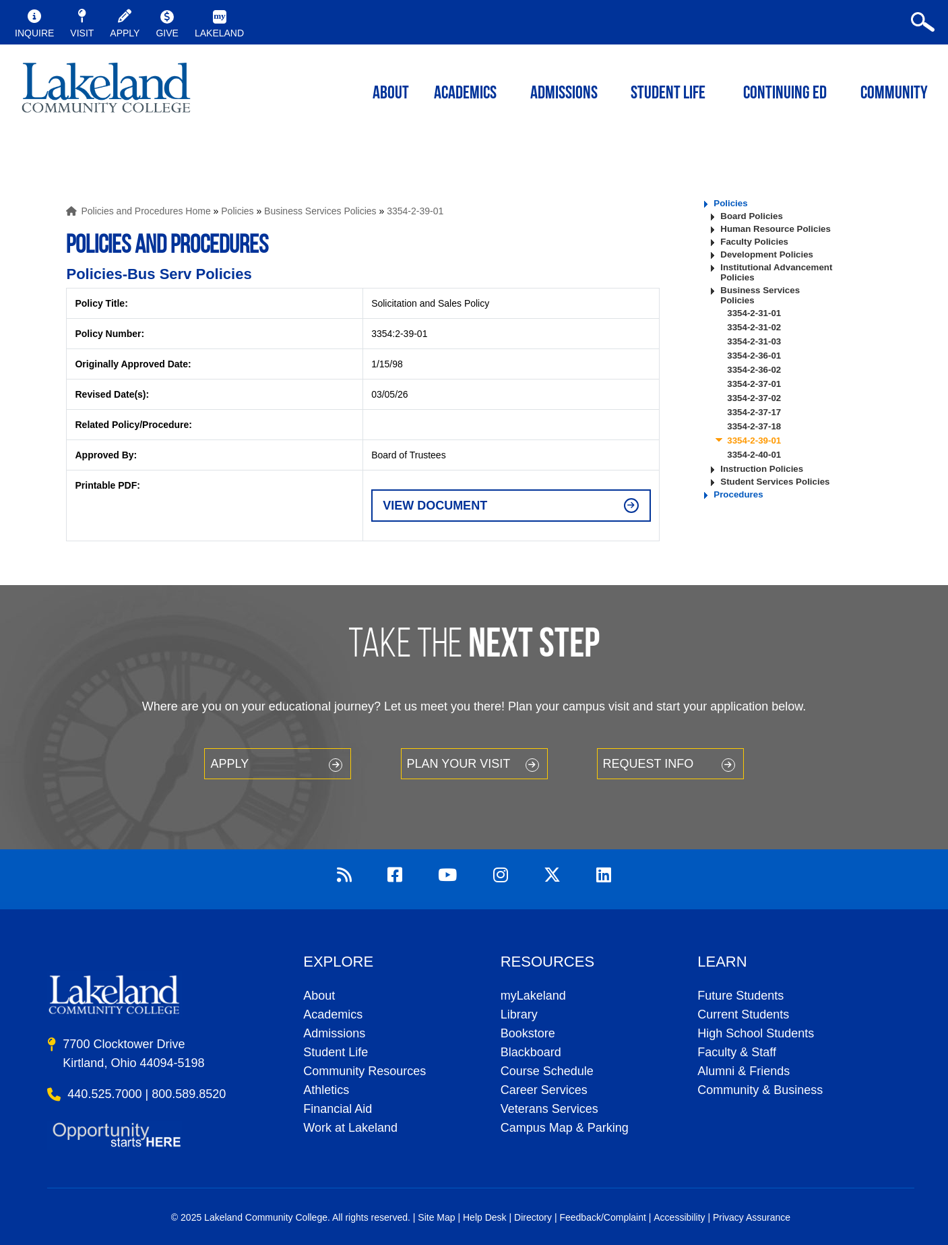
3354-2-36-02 (754, 370)
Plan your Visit (459, 763)
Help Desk (485, 1217)
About (319, 995)
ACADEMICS (465, 94)
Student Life (668, 94)
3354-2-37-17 (754, 412)
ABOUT (391, 94)
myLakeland (106, 91)
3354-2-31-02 (754, 327)
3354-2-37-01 (754, 384)
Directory (533, 1217)
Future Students (740, 995)
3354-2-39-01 (415, 211)
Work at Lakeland (350, 1127)
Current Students (743, 1014)
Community (894, 94)
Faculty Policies (754, 242)
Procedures (738, 494)
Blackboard (531, 1052)
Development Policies (766, 254)
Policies (237, 211)
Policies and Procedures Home (145, 211)
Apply (229, 763)
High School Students (755, 1033)
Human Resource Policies (775, 229)
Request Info (648, 763)
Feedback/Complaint (602, 1217)
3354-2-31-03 (754, 341)
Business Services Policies (320, 211)
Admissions (564, 94)
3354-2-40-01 (754, 455)
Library (519, 1014)
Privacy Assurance (751, 1217)
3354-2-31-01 (754, 313)
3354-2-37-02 (754, 398)
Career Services (544, 1090)
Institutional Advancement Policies (776, 272)
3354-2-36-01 (754, 356)
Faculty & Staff (736, 1052)
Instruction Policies (761, 469)
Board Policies (751, 216)
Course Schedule (547, 1071)
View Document (435, 505)
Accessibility (679, 1217)
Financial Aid (337, 1109)
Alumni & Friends (743, 1071)
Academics (332, 1014)
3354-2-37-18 (754, 426)
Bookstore (528, 1033)
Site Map (436, 1217)
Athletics (326, 1090)
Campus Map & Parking (565, 1127)
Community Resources (364, 1071)
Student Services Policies (774, 482)
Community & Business (760, 1090)
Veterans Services (549, 1109)
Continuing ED (785, 94)
